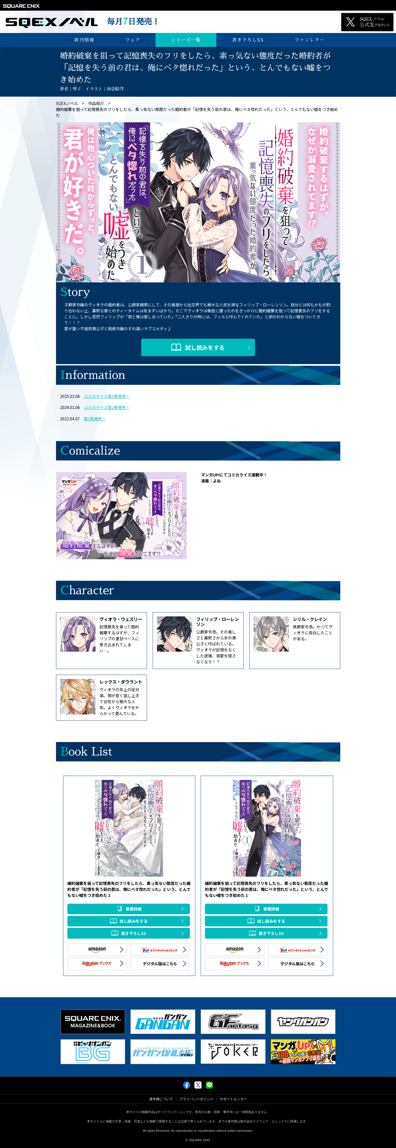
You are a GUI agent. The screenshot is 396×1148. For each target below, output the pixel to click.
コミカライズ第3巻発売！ (107, 396)
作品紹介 (96, 103)
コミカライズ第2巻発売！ (107, 407)
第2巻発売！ (95, 419)
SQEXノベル (67, 103)
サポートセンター (233, 1099)
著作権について (161, 1099)
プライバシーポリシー (196, 1099)
